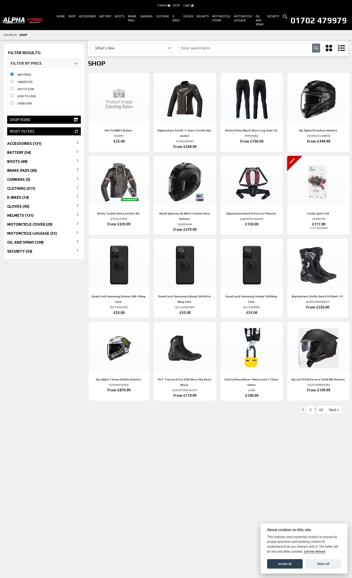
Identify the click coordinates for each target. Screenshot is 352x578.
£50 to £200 (26, 88)
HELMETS (203, 16)
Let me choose (315, 552)
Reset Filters (44, 131)
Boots (119, 16)
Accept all (284, 563)
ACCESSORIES (87, 16)
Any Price (24, 74)
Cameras (146, 16)
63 (321, 410)
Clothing (162, 16)
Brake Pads (132, 18)
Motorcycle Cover (221, 18)
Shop (71, 16)
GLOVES (188, 16)
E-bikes (176, 18)
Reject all (323, 563)
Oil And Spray (260, 20)
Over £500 (25, 103)
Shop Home (44, 120)
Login (188, 5)
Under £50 (25, 81)
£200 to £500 (27, 96)
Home (61, 16)
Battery (105, 16)
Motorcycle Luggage (243, 18)
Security (273, 16)
